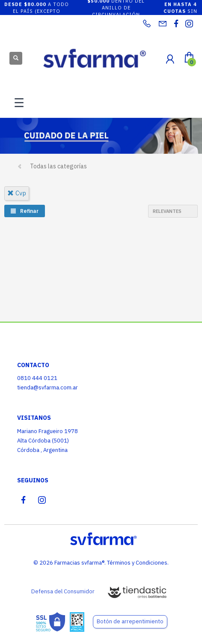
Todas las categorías (58, 166)
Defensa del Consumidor (63, 591)
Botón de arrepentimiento (130, 621)
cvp (16, 193)
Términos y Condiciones (137, 562)
